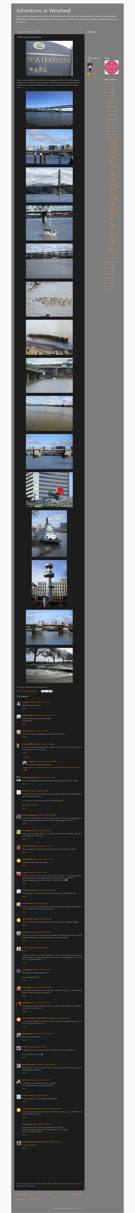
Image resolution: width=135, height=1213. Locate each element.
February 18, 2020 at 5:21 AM (39, 702)
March (111, 134)
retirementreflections (29, 815)
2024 (109, 86)
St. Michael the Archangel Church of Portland (113, 150)
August (111, 119)
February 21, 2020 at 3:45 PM (39, 1095)
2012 (109, 283)
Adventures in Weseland (43, 10)
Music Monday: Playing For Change (113, 251)
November (112, 106)
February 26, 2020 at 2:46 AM (51, 1142)
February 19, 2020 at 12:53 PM (41, 969)
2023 (109, 89)
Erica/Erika (26, 932)
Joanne (25, 731)
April (111, 131)
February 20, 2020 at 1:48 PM (37, 1047)
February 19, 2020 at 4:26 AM (45, 890)
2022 (109, 92)
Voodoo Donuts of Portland (113, 233)
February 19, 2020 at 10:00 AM (41, 932)
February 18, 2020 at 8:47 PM (46, 815)
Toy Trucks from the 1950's (112, 204)
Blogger (78, 1208)
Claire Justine (27, 987)
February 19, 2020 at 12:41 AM (43, 859)
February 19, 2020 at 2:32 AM (37, 872)
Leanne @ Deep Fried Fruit (31, 1142)
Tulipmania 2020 (112, 219)
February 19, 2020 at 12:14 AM (41, 846)
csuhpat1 (31, 761)
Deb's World (26, 846)
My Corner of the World (30, 805)
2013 (109, 280)
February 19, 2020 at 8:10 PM (42, 1033)
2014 (109, 277)
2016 (109, 271)
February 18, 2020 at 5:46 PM (45, 777)
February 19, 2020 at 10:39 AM (37, 947)
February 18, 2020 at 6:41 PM (47, 761)
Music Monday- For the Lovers (112, 226)
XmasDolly (26, 1003)
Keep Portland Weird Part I (113, 156)
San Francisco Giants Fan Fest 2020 (113, 180)
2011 (109, 286)
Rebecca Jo (26, 1080)
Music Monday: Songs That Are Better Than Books (113, 195)
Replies (27, 757)
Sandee (24, 1047)
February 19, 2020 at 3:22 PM (39, 1003)
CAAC (24, 947)
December (112, 101)
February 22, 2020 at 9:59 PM (50, 1109)
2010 (109, 289)
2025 (109, 83)
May (110, 128)
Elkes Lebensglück (28, 715)
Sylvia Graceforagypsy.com (31, 1109)
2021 (109, 95)
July (110, 122)
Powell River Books (28, 777)
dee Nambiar (26, 830)
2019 (109, 262)
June (110, 125)
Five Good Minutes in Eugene (113, 142)
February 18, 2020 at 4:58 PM (43, 744)
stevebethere (26, 969)
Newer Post (22, 1194)
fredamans (25, 702)
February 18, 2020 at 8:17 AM (45, 715)
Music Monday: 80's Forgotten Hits (112, 164)
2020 (109, 98)
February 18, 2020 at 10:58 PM (41, 830)
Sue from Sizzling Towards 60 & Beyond (35, 1018)
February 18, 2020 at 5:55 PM (38, 791)
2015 (109, 274)
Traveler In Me (27, 859)
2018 (109, 265)
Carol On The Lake (28, 890)
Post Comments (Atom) (32, 1199)
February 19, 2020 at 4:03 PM (59, 1018)
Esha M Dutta (27, 1124)
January (111, 258)
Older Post (77, 1194)
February (112, 137)
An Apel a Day (27, 919)
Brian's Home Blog (28, 1064)
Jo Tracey (25, 1095)
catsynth (25, 903)
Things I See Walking (113, 239)
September (112, 114)
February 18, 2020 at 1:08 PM (37, 731)
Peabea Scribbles (28, 744)
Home (49, 1194)
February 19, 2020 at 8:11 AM (38, 903)
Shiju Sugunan (27, 1033)
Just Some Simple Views (112, 173)
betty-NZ (25, 791)
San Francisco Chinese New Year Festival (113, 212)
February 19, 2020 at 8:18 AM (42, 919)
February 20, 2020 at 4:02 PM (45, 1064)
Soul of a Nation (112, 244)
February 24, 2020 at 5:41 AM (42, 1124)
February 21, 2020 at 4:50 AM (40, 1080)
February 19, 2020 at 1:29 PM (41, 987)
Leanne (24, 872)
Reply (24, 708)
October (112, 111)
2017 (109, 268)
